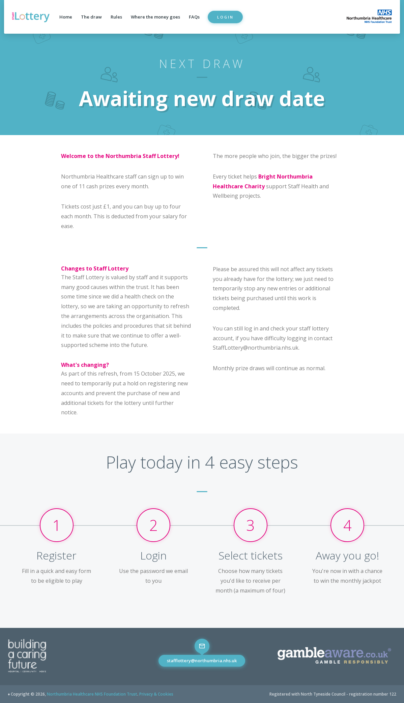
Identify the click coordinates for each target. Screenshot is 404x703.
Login (225, 17)
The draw (91, 17)
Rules (116, 17)
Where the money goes (155, 17)
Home (65, 17)
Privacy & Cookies (156, 694)
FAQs (194, 17)
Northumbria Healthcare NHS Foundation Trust (92, 694)
